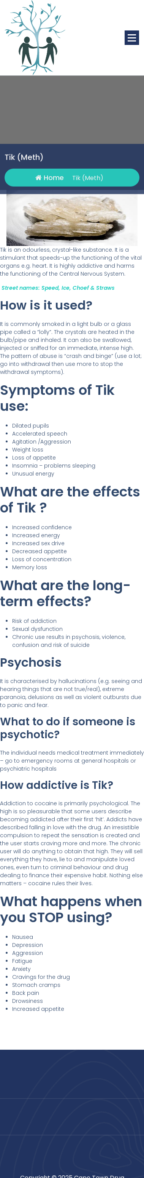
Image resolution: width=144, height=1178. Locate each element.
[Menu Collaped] (131, 37)
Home (49, 190)
